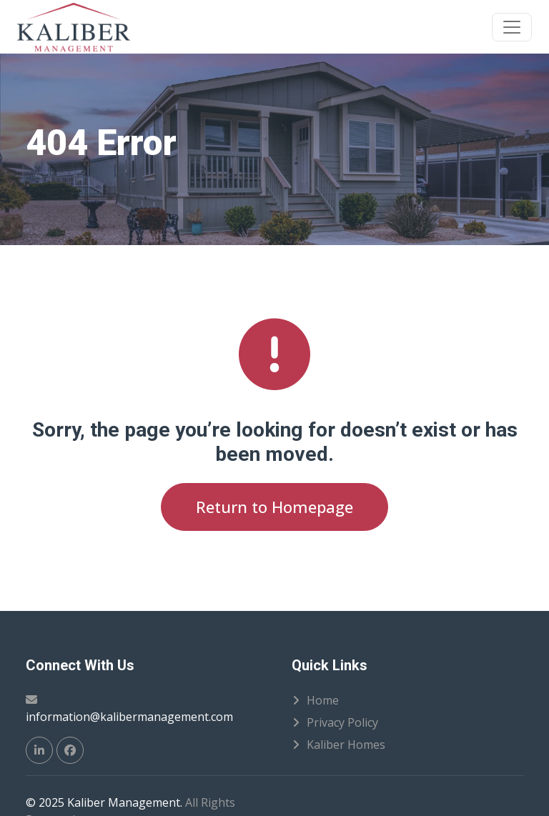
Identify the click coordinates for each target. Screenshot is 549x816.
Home (323, 700)
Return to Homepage (274, 506)
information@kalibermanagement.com (129, 717)
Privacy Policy (342, 722)
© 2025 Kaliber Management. (104, 802)
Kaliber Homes (346, 744)
